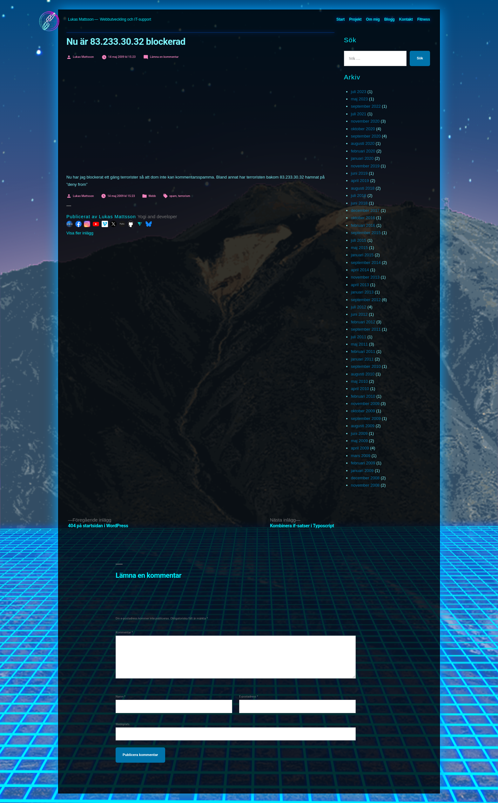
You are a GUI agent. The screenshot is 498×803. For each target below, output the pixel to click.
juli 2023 (358, 91)
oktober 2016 (363, 217)
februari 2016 (363, 225)
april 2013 (360, 284)
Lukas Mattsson (81, 19)
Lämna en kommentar (164, 56)
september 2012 (366, 299)
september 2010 (366, 366)
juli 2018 (358, 195)
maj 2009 (359, 440)
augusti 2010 (362, 374)
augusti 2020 (362, 143)
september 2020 (366, 136)
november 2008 (365, 485)
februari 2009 (363, 463)
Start (340, 19)
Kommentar (124, 632)
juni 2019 (359, 173)
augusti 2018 (362, 188)
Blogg (389, 19)
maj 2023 (359, 99)
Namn (120, 696)
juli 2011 (358, 336)
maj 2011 (359, 344)
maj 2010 (359, 381)
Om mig (373, 19)
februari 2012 (363, 322)
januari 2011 (362, 359)
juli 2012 (358, 307)
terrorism (184, 196)
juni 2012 (359, 314)
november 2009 (365, 403)
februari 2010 (363, 396)
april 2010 (360, 388)
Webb (152, 196)
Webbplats (123, 724)
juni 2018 (359, 203)
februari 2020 (363, 151)
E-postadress (248, 696)
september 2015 (366, 232)
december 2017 (365, 210)
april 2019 (360, 180)
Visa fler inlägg (79, 233)
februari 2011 (363, 351)
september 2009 (366, 418)
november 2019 (365, 166)
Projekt (355, 19)
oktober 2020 (363, 128)
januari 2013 (362, 292)
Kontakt (406, 19)
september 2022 (366, 106)
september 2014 (366, 262)
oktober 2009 (363, 410)
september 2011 (366, 329)
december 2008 (365, 478)
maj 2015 (359, 247)
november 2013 (365, 277)
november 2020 (365, 121)
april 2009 (360, 448)
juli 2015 (358, 240)
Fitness (423, 19)
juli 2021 (358, 113)
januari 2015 (362, 255)
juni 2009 (359, 433)
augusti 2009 (362, 425)
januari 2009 (362, 470)
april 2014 (360, 269)
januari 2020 (362, 158)
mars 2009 (360, 455)
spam (173, 196)
